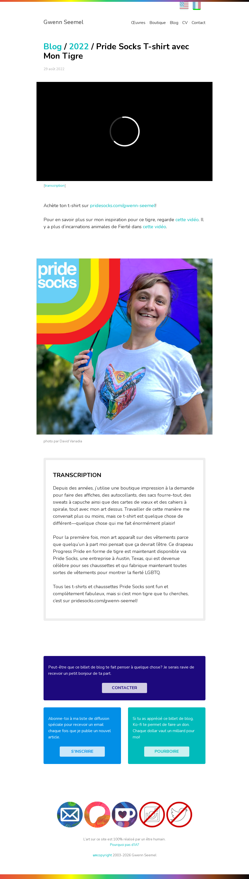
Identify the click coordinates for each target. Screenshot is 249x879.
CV (185, 23)
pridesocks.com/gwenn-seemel (122, 205)
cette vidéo (187, 219)
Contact (198, 23)
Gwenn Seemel (63, 22)
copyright (102, 855)
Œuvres (138, 23)
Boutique (157, 23)
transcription (55, 185)
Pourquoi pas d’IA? (124, 844)
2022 (79, 46)
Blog (174, 23)
